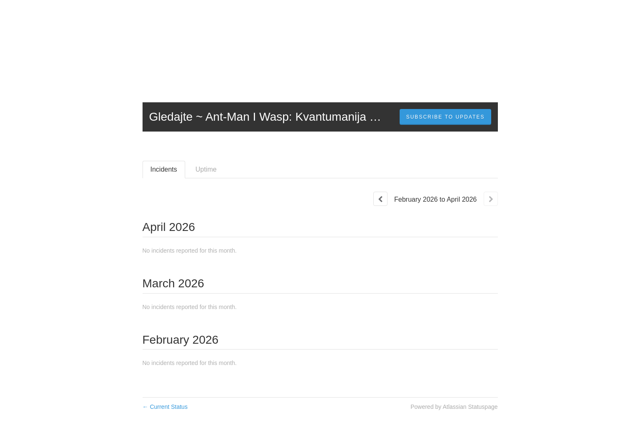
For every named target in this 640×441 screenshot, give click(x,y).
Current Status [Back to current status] (165, 406)
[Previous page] (380, 199)
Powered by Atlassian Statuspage (454, 406)
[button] (445, 117)
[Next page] (491, 199)
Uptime (206, 169)
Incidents (163, 169)
